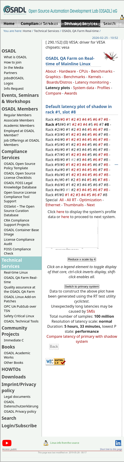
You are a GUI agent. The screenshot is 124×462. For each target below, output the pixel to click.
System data (83, 87)
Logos (8, 83)
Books (8, 347)
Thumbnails (73, 204)
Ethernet (53, 204)
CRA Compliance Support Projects (17, 222)
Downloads (14, 377)
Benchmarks (102, 71)
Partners (10, 73)
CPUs (83, 71)
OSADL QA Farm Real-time (80, 31)
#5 (90, 119)
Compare (53, 93)
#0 (63, 119)
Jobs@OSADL (14, 78)
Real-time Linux (16, 272)
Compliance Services (14, 154)
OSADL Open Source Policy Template (19, 165)
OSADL (9, 51)
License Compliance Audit (19, 241)
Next (91, 204)
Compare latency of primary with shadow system (81, 339)
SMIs (91, 311)
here (60, 211)
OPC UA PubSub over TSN (20, 308)
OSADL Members (20, 109)
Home (43, 23)
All (61, 199)
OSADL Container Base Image (21, 232)
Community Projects (14, 331)
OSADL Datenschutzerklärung (21, 404)
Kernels (94, 76)
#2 (74, 119)
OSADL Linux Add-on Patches (20, 299)
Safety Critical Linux (19, 316)
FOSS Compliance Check (17, 251)
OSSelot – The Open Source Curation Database (19, 210)
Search (9, 418)
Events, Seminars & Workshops (20, 98)
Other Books (13, 362)
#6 (95, 119)
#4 (84, 119)
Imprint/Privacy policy (71, 23)
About (51, 71)
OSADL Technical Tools (21, 321)
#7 (101, 119)
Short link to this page (111, 449)
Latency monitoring (92, 82)
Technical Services (46, 31)
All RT (71, 199)
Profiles (103, 87)
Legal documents (17, 396)
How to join (13, 62)
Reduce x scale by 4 (81, 259)
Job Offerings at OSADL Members (22, 142)
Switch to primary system (82, 286)
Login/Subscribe (108, 23)
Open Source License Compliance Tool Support (20, 196)
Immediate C (14, 340)
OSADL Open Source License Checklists (19, 175)
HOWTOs (11, 369)
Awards (70, 93)
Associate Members (19, 120)
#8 (106, 119)
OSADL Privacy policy (20, 411)
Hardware (67, 71)
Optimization (90, 199)
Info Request (14, 88)
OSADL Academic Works (17, 355)
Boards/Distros (59, 82)
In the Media (13, 67)
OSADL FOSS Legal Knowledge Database (20, 185)
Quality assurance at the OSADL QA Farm (19, 289)
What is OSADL (15, 57)
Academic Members (19, 125)
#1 (68, 119)
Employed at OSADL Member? (19, 133)
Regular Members (18, 115)
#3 (79, 119)
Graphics (53, 76)
